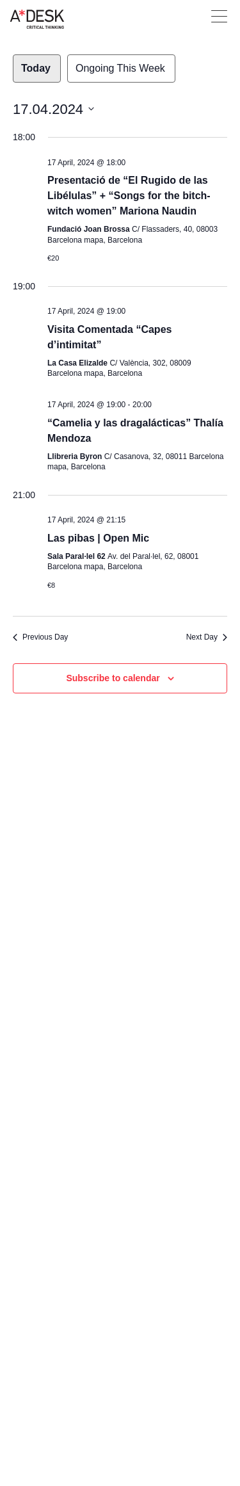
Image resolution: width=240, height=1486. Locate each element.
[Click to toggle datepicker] (53, 109)
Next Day (206, 637)
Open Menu (219, 16)
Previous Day (40, 637)
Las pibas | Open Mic (98, 538)
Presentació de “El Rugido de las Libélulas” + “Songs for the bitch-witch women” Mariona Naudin (129, 195)
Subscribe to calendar (112, 678)
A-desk (37, 19)
